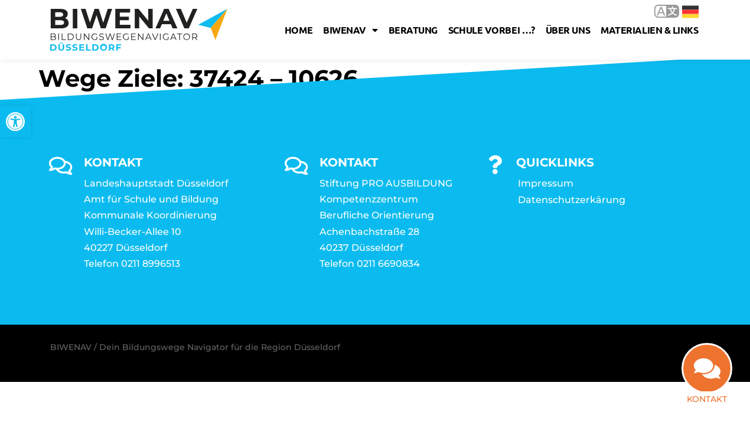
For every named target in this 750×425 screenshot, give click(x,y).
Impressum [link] (545, 183)
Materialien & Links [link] (649, 30)
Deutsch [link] (690, 12)
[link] (15, 121)
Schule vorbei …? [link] (491, 30)
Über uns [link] (568, 30)
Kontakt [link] (707, 399)
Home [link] (298, 30)
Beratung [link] (413, 30)
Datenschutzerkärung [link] (571, 199)
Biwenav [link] (350, 30)
